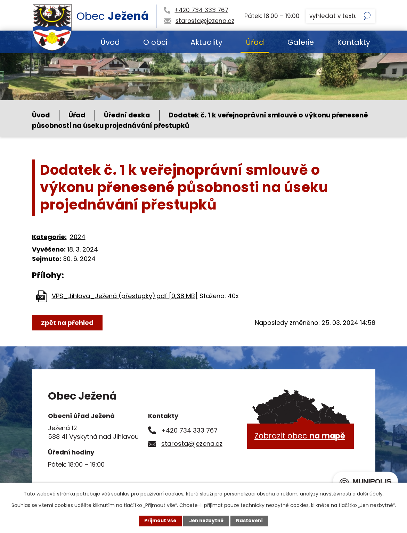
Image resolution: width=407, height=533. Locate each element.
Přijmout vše (158, 520)
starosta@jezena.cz (191, 443)
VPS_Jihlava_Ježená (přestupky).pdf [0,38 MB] (125, 295)
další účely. (370, 493)
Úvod (110, 42)
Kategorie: (49, 236)
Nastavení (251, 520)
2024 (78, 236)
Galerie (300, 42)
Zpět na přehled (67, 322)
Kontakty (353, 42)
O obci (155, 42)
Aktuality (206, 42)
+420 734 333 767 (189, 430)
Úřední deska (127, 115)
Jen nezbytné (206, 520)
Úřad (255, 42)
